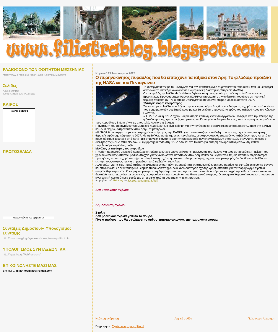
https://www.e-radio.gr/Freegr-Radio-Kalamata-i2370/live (34, 74)
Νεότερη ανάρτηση (107, 318)
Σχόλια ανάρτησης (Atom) (128, 326)
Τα (13, 218)
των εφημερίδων (36, 218)
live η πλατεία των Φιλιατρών (19, 93)
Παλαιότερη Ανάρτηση (261, 318)
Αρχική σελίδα (183, 318)
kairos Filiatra (19, 110)
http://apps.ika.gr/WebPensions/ (22, 254)
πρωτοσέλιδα (21, 218)
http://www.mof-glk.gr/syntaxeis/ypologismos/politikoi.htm (36, 238)
